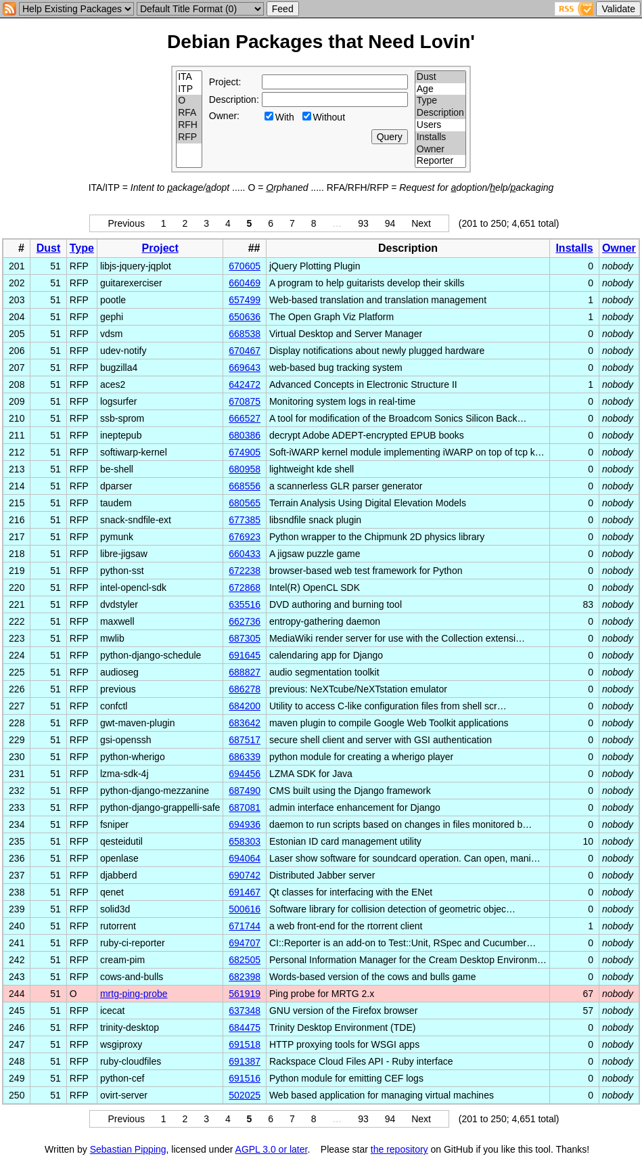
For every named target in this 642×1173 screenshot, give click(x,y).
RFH (189, 125)
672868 (244, 587)
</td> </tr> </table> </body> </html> (321, 1161)
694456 (244, 773)
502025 (244, 1095)
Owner (440, 149)
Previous (126, 223)
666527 (244, 418)
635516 (244, 604)
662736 (244, 621)
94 (390, 223)
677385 (244, 519)
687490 (244, 790)
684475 (244, 1027)
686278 (244, 689)
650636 (244, 316)
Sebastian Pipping (128, 1149)
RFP (189, 137)
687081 (244, 807)
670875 (244, 401)
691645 (244, 655)
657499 (244, 299)
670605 (244, 266)
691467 (244, 892)
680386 (244, 435)
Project (160, 248)
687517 (244, 739)
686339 (244, 756)
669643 (244, 367)
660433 (244, 553)
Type (440, 101)
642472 (244, 384)
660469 (244, 283)
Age (440, 89)
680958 (244, 469)
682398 (244, 976)
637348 (244, 1010)
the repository (399, 1149)
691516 (244, 1078)
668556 (244, 486)
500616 (244, 909)
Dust (440, 77)
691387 (244, 1061)
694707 (244, 942)
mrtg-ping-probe (134, 993)
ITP (189, 89)
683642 (244, 722)
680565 (244, 502)
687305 (244, 638)
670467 (244, 350)
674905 (244, 452)
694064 (244, 858)
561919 (244, 993)
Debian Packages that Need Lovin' (321, 41)
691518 (244, 1044)
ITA (189, 77)
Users (440, 125)
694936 (244, 824)
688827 (244, 672)
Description (440, 113)
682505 (244, 959)
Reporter (440, 161)
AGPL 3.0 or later (271, 1149)
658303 (244, 841)
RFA (189, 113)
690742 (244, 875)
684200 (244, 706)
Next (421, 223)
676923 (244, 536)
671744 (244, 926)
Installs (440, 137)
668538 (244, 333)
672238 (244, 570)
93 (363, 223)
